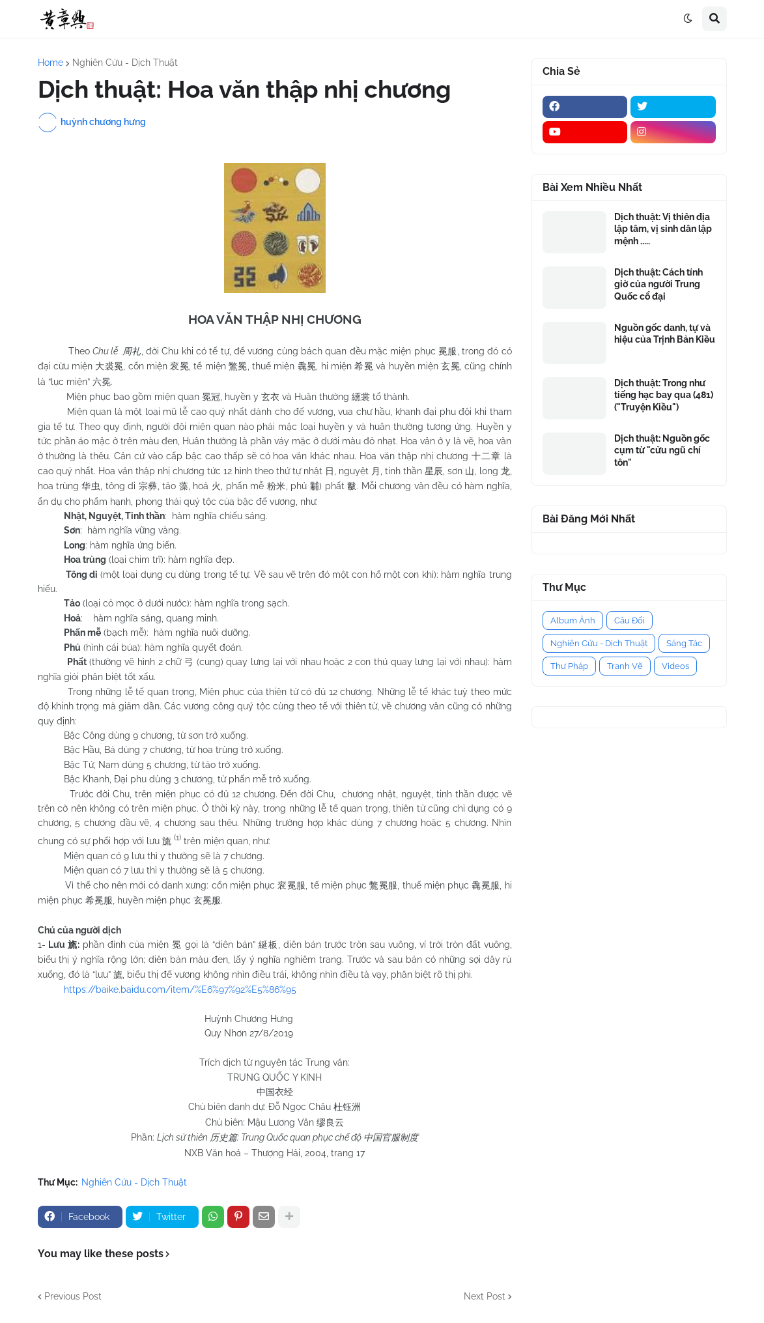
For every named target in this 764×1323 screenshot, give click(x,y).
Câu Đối (629, 620)
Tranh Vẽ (625, 666)
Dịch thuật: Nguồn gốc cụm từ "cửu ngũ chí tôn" (662, 450)
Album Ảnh (572, 620)
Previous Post (73, 1296)
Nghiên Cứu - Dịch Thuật (125, 62)
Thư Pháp (569, 666)
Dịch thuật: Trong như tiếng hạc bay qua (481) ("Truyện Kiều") (663, 395)
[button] (687, 19)
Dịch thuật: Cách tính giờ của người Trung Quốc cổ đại (658, 284)
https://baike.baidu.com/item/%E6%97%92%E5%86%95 (180, 989)
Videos (675, 666)
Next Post (484, 1296)
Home (50, 62)
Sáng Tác (684, 643)
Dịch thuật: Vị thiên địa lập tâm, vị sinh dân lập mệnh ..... (663, 229)
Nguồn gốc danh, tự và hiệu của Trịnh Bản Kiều (664, 333)
